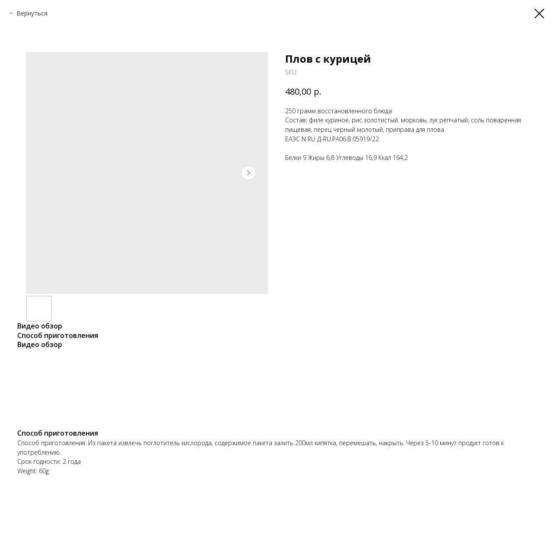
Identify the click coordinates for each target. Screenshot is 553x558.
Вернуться (32, 13)
